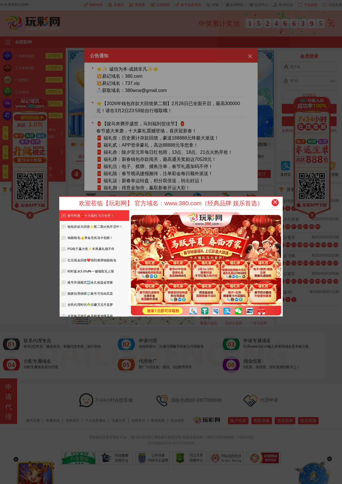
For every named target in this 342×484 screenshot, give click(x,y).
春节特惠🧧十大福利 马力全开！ (88, 215)
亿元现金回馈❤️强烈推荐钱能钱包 (89, 260)
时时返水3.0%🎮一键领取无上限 (88, 271)
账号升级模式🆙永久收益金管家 (87, 282)
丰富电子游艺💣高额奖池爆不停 (87, 316)
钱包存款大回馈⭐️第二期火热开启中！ (92, 226)
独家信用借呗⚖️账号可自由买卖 (87, 293)
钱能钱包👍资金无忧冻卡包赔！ (87, 237)
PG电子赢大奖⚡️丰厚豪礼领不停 (88, 249)
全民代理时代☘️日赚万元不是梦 (87, 304)
